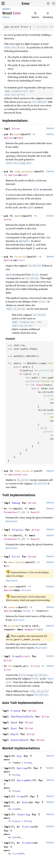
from (11, 665)
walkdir (6, 8)
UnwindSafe (20, 740)
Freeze (15, 710)
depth (18, 215)
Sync (13, 728)
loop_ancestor (24, 171)
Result (35, 512)
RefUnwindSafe (22, 716)
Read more (11, 521)
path (17, 134)
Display (17, 529)
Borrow (22, 768)
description (16, 562)
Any (19, 756)
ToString (23, 814)
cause (12, 586)
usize (7, 219)
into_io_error (24, 470)
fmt (10, 508)
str (7, 565)
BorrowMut (24, 780)
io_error (20, 256)
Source (6, 17)
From (15, 656)
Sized (28, 762)
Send (13, 722)
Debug (16, 503)
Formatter (10, 512)
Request (30, 629)
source (12, 607)
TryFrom (27, 826)
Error (26, 3)
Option (8, 137)
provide (13, 625)
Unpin (14, 734)
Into (25, 802)
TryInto (27, 843)
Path (19, 137)
